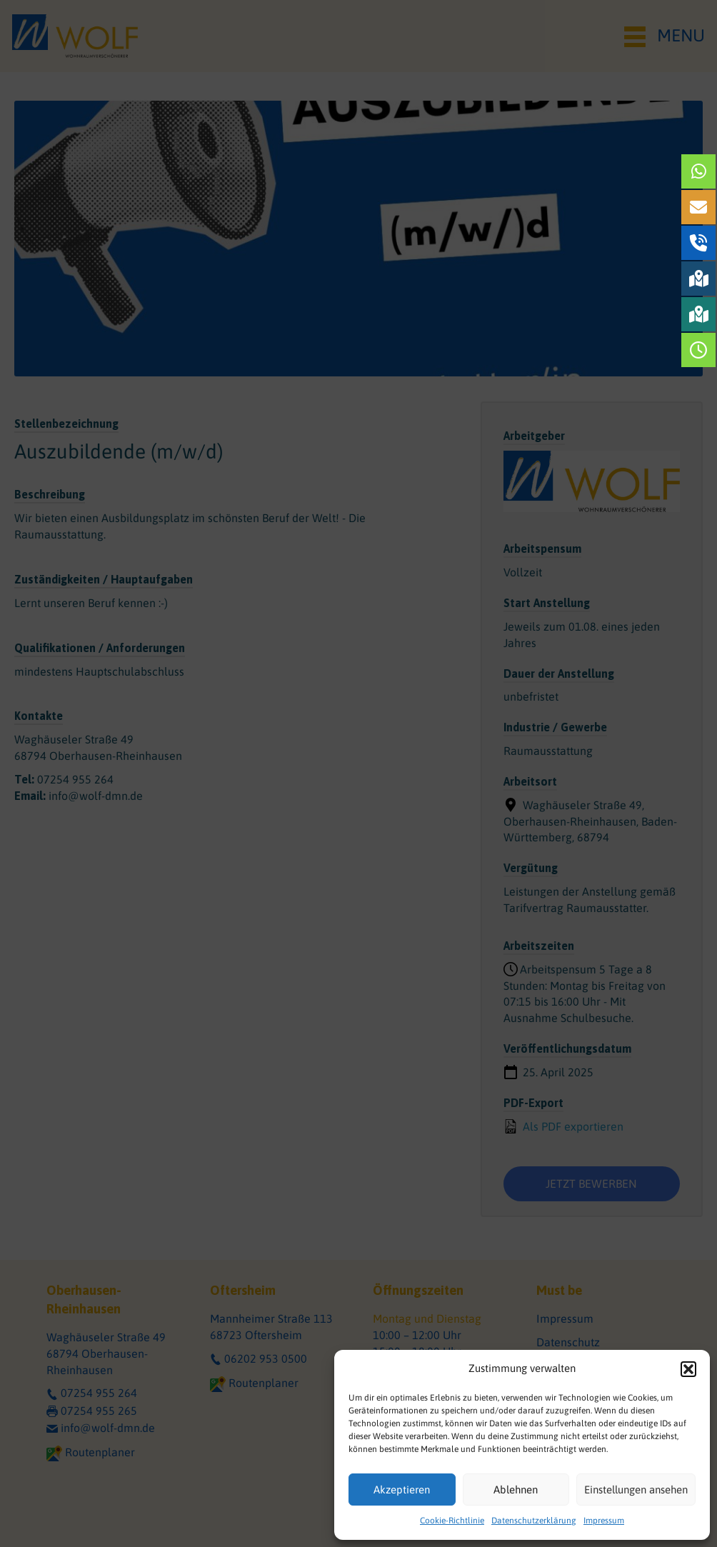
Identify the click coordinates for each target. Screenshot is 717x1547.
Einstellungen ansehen (636, 1489)
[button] (688, 1369)
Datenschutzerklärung (533, 1521)
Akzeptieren (401, 1489)
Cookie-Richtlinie (452, 1521)
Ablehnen (515, 1489)
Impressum (603, 1521)
